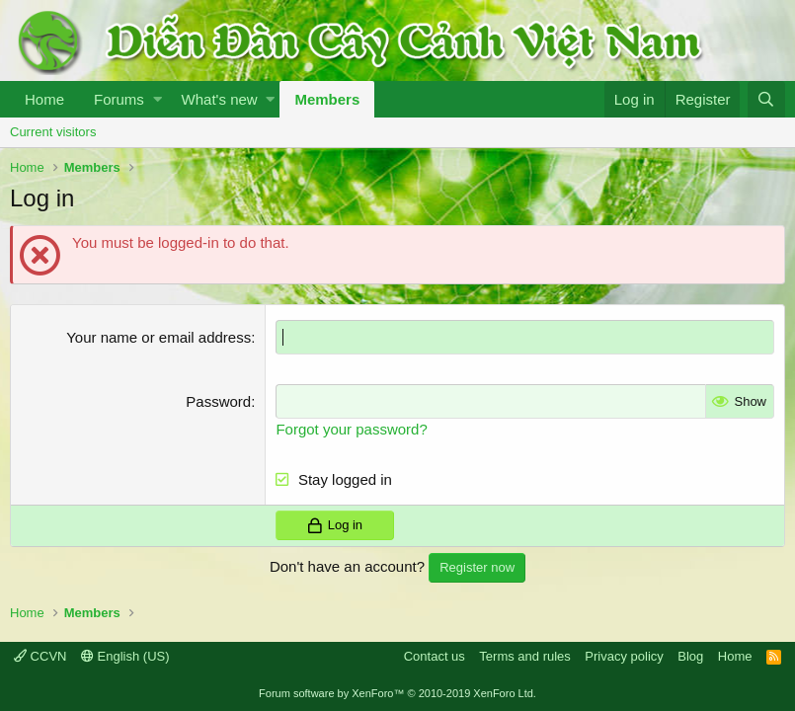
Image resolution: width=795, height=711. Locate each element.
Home (44, 99)
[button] (157, 99)
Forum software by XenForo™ (397, 693)
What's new (220, 99)
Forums (119, 99)
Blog (690, 656)
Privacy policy (624, 656)
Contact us (434, 656)
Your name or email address (158, 337)
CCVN (40, 656)
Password (218, 401)
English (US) (125, 656)
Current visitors (53, 131)
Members (326, 99)
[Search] (766, 99)
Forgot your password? (351, 429)
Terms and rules (524, 656)
